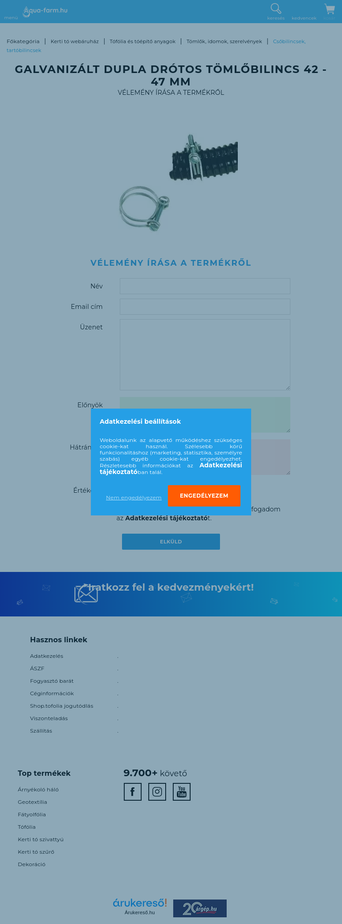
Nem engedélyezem (134, 497)
